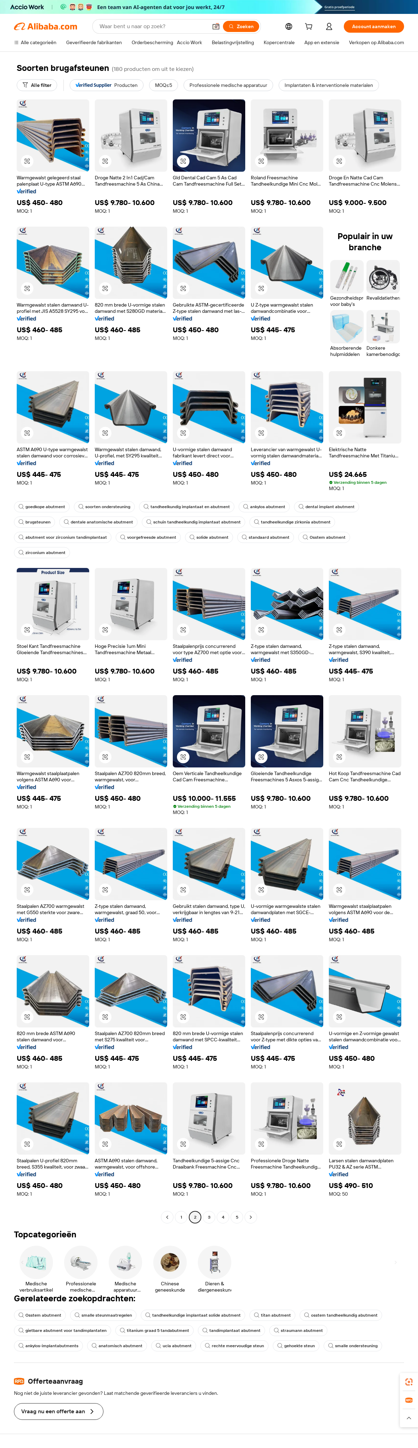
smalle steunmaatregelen (103, 1315)
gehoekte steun (296, 1346)
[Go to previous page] (167, 1217)
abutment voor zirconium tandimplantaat (62, 537)
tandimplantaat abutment (231, 1330)
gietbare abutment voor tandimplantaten (62, 1330)
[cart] (310, 27)
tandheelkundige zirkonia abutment (292, 522)
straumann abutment (298, 1330)
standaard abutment (265, 537)
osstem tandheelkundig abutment (341, 1315)
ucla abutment (174, 1346)
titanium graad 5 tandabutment (154, 1330)
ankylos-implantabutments (48, 1346)
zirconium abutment (41, 552)
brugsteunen (34, 522)
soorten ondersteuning (104, 507)
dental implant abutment (327, 507)
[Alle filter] (37, 85)
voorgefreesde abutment (148, 537)
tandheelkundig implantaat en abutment (187, 507)
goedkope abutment (41, 507)
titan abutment (272, 1315)
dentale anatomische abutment (98, 522)
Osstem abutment (324, 537)
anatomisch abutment (117, 1346)
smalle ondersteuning (353, 1346)
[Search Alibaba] (153, 26)
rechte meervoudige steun (234, 1346)
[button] (216, 26)
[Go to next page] (251, 1217)
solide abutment (209, 537)
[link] (409, 1382)
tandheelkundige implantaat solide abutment (193, 1315)
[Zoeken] (241, 26)
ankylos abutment (264, 507)
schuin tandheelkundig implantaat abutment (193, 522)
